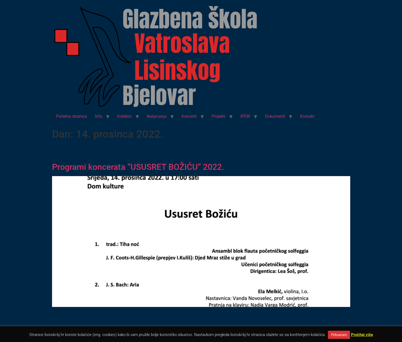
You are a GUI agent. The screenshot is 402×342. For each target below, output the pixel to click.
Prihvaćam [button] (339, 335)
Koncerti (189, 116)
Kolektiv (124, 116)
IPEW (245, 116)
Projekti (218, 116)
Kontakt (307, 116)
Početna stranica (71, 116)
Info (98, 116)
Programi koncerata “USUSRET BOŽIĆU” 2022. (138, 167)
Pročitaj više (362, 334)
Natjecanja (157, 116)
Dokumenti (275, 116)
